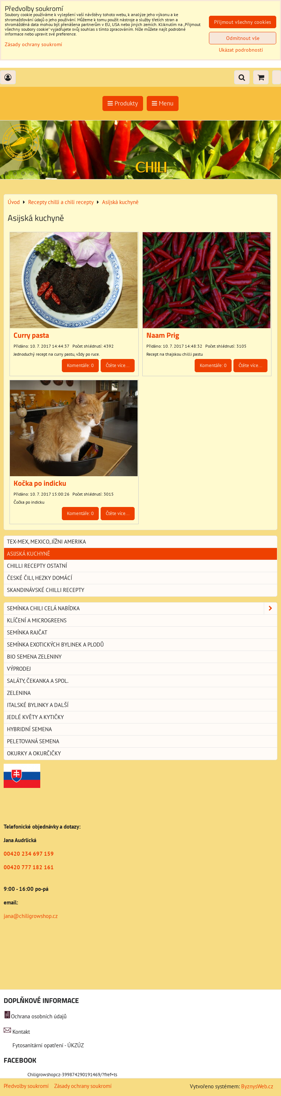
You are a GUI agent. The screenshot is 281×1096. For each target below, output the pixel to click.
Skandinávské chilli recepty (45, 589)
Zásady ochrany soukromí (83, 1085)
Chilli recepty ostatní (37, 565)
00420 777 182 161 (29, 867)
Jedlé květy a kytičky (35, 717)
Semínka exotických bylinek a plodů (55, 644)
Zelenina (19, 692)
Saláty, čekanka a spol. (37, 680)
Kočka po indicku (40, 483)
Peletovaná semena (33, 741)
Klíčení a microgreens (37, 620)
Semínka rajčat (27, 632)
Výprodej (19, 668)
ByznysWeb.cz (257, 1086)
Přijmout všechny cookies (242, 22)
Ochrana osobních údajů (39, 1016)
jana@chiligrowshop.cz (31, 915)
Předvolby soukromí (26, 1085)
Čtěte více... (118, 365)
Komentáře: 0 (80, 365)
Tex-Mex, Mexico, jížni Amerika (46, 541)
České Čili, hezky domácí (39, 577)
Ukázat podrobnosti (241, 50)
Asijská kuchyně (28, 553)
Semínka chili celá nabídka (142, 608)
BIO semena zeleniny (34, 656)
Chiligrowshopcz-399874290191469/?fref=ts (72, 1074)
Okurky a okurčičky (34, 753)
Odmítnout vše (242, 38)
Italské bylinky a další (37, 704)
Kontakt (21, 1031)
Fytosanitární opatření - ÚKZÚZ (47, 1045)
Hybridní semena (29, 729)
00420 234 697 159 (29, 853)
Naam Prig (162, 335)
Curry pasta (31, 335)
